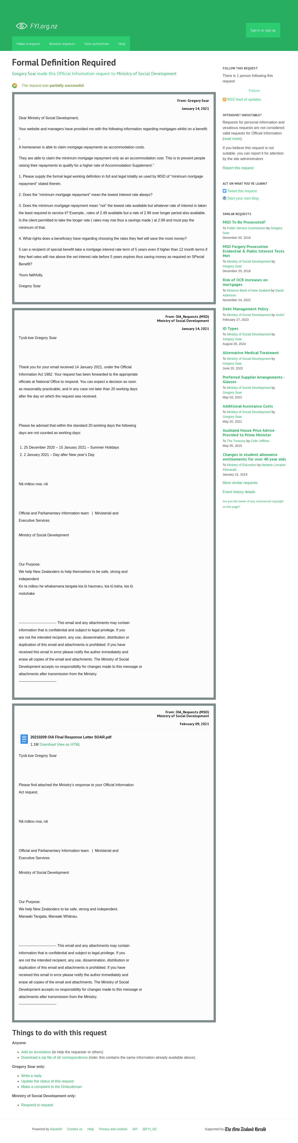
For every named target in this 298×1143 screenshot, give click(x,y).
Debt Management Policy (245, 308)
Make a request (28, 43)
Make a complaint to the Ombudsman (51, 1087)
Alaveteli (56, 1129)
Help (121, 43)
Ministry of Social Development (147, 73)
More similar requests (240, 483)
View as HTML (69, 744)
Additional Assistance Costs (248, 406)
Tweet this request (242, 191)
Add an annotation (36, 1052)
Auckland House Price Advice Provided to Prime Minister (248, 432)
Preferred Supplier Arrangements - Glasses (254, 379)
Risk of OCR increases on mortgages (245, 282)
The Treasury (236, 441)
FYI (38, 26)
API (135, 1129)
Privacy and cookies (113, 1129)
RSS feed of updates (244, 99)
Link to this (206, 295)
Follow (254, 90)
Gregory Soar (24, 73)
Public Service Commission (246, 228)
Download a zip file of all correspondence (54, 1057)
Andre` (280, 315)
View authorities (96, 43)
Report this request (238, 168)
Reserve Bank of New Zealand (248, 290)
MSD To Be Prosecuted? (244, 222)
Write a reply (31, 1076)
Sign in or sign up (263, 30)
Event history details (239, 492)
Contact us (74, 1129)
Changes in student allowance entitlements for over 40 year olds (254, 457)
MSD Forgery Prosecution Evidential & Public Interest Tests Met (253, 251)
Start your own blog (243, 198)
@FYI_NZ (150, 1129)
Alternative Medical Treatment (251, 352)
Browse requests (62, 43)
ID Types (230, 328)
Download (47, 744)
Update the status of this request (47, 1081)
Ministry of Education (241, 465)
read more (232, 139)
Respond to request (37, 1105)
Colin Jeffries (260, 441)
